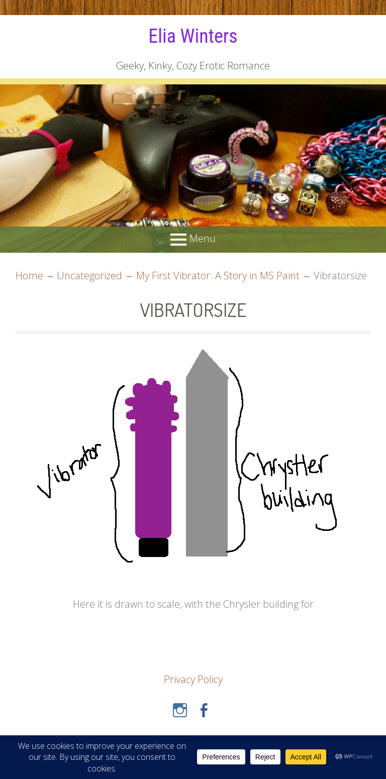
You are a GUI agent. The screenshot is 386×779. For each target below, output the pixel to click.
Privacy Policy (193, 679)
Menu (202, 239)
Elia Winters (192, 36)
